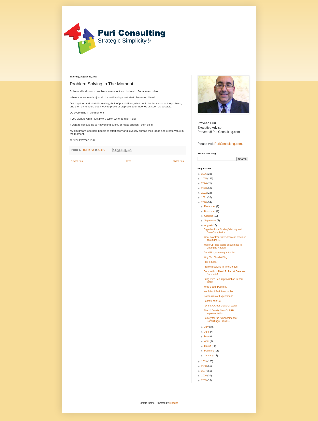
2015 (204, 380)
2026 (204, 173)
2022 (204, 192)
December (210, 206)
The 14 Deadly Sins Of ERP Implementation (219, 312)
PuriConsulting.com (228, 144)
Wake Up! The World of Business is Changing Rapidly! (223, 246)
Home (128, 161)
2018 (204, 366)
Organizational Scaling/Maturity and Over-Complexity (223, 231)
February (209, 350)
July (206, 327)
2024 (204, 183)
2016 (204, 375)
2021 (204, 197)
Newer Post (77, 161)
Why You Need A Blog (215, 257)
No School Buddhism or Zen (219, 291)
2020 (204, 202)
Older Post (178, 161)
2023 (204, 188)
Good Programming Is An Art (219, 252)
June (207, 331)
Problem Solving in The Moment (221, 266)
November (210, 211)
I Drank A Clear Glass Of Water (220, 305)
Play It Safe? (210, 261)
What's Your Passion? (215, 286)
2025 (204, 178)
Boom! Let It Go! (212, 301)
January (209, 355)
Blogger (173, 403)
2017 (204, 371)
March (208, 346)
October (209, 215)
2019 (204, 361)
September (210, 220)
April (207, 341)
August (208, 225)
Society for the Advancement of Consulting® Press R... (220, 319)
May (206, 336)
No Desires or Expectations (218, 296)
